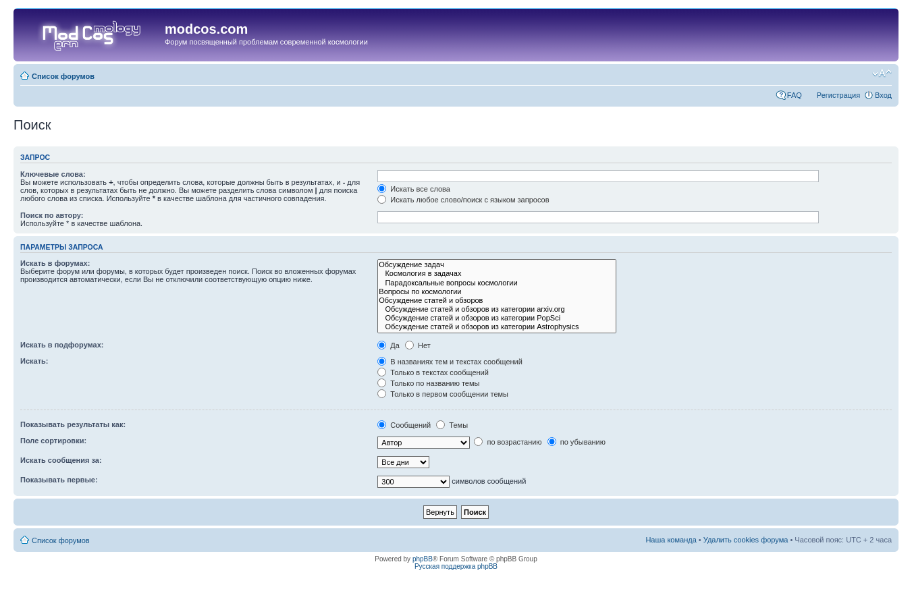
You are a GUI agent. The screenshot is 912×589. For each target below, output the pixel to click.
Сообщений (404, 425)
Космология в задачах (497, 273)
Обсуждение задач (497, 264)
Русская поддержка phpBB (456, 566)
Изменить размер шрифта (882, 73)
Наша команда (670, 540)
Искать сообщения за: (61, 460)
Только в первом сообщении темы (442, 394)
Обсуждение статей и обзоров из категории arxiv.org (497, 309)
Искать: (34, 361)
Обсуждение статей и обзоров (497, 300)
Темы (452, 425)
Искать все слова (413, 189)
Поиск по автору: (51, 215)
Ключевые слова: (53, 174)
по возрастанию (507, 442)
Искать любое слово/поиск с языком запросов (463, 200)
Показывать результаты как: (73, 424)
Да (388, 345)
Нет (418, 345)
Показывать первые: (59, 480)
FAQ (794, 95)
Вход (883, 95)
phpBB (422, 559)
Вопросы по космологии (497, 291)
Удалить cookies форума (745, 540)
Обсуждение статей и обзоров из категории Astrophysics (497, 326)
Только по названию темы (428, 383)
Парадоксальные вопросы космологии (497, 283)
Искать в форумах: (55, 263)
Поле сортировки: (53, 441)
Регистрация (838, 95)
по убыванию (576, 442)
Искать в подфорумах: (62, 345)
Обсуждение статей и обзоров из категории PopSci (497, 318)
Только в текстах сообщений (433, 372)
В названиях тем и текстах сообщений (449, 362)
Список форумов (63, 76)
